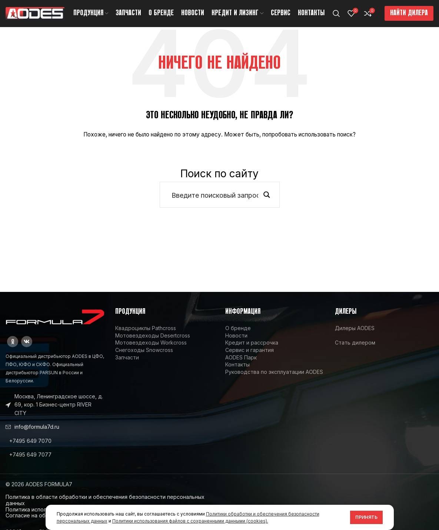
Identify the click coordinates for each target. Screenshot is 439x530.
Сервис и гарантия (249, 356)
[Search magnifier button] (267, 201)
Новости (236, 342)
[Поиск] (336, 16)
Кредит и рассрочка (251, 349)
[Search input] (215, 201)
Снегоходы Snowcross (144, 356)
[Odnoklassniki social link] (12, 347)
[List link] (55, 447)
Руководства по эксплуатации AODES (274, 378)
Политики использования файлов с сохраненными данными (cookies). (190, 521)
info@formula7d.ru (36, 433)
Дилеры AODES (355, 335)
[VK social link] (26, 347)
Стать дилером (355, 349)
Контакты (237, 371)
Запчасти (127, 364)
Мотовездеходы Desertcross (152, 342)
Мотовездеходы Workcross (151, 349)
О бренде (238, 335)
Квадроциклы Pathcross (145, 335)
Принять (366, 517)
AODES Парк (241, 364)
